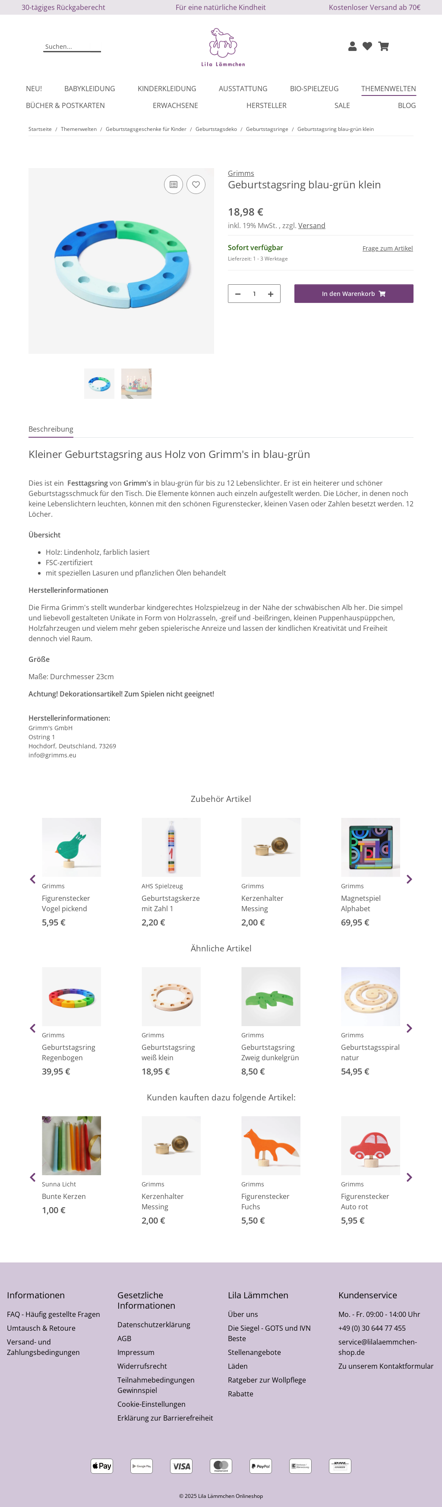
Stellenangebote (254, 1352)
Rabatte (240, 1394)
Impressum (136, 1352)
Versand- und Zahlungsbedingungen (43, 1347)
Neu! (34, 88)
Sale (342, 105)
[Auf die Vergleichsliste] (173, 184)
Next (409, 879)
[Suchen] (67, 47)
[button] (352, 46)
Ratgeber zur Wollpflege (267, 1380)
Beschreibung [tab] (50, 429)
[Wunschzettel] (367, 46)
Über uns (243, 1314)
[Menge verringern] (237, 293)
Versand (311, 225)
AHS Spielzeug (162, 886)
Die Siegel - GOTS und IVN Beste (269, 1333)
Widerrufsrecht (142, 1366)
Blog (407, 105)
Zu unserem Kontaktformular (386, 1366)
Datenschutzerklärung (153, 1324)
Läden (238, 1366)
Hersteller (266, 105)
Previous (32, 879)
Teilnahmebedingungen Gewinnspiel (156, 1385)
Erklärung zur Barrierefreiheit (165, 1418)
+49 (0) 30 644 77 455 (372, 1328)
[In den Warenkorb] (35, 163)
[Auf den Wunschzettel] (195, 184)
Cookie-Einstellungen (151, 1404)
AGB (124, 1338)
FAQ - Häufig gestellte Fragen (53, 1314)
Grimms (53, 886)
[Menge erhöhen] (270, 293)
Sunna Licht (59, 1184)
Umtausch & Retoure (41, 1328)
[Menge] (254, 293)
